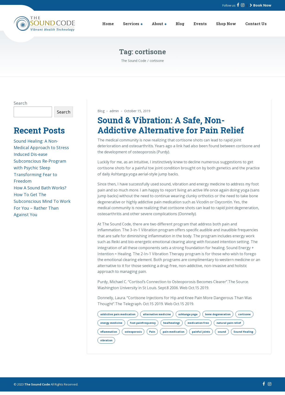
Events (200, 23)
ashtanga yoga (198, 314)
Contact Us (256, 23)
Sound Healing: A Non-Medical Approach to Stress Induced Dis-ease (41, 147)
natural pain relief (114, 334)
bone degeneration (232, 314)
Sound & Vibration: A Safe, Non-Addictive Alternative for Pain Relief (170, 125)
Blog (180, 23)
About (157, 23)
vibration (182, 343)
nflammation (145, 334)
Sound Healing (156, 343)
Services (131, 23)
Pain (195, 334)
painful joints (110, 343)
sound (133, 343)
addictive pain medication (119, 314)
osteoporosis (173, 334)
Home (108, 23)
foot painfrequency (170, 324)
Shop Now (226, 23)
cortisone (107, 324)
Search (20, 103)
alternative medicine (163, 314)
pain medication (219, 334)
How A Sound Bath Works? (40, 188)
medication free (233, 324)
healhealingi (203, 324)
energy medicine (135, 324)
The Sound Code (37, 388)
